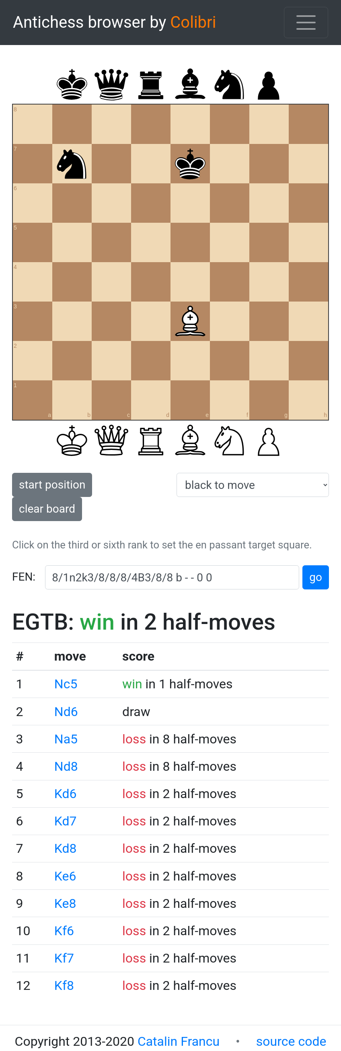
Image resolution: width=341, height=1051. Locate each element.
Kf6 (64, 930)
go (315, 577)
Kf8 (64, 985)
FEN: (23, 576)
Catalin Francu (179, 1041)
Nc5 (66, 684)
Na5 (66, 739)
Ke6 (65, 876)
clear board (47, 508)
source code (291, 1041)
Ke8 (65, 903)
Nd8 (66, 766)
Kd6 (65, 793)
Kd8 (65, 848)
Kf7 (64, 958)
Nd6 (66, 711)
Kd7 (65, 821)
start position (52, 484)
